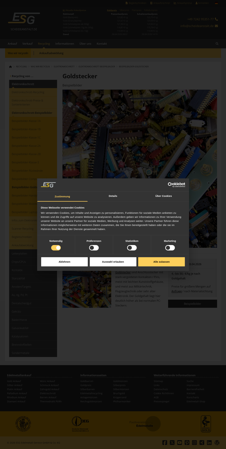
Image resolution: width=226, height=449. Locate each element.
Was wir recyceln (18, 53)
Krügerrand (119, 397)
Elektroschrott (48, 393)
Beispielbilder (192, 304)
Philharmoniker (122, 401)
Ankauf (12, 43)
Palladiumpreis (150, 10)
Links (156, 385)
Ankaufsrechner (160, 3)
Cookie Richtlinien (164, 393)
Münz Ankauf (47, 381)
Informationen (64, 43)
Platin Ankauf (14, 389)
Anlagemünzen (88, 397)
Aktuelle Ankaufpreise (74, 10)
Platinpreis (136, 10)
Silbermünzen (121, 389)
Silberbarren (87, 389)
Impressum (193, 385)
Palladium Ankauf (17, 393)
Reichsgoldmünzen (91, 401)
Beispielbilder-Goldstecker (134, 66)
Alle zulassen (161, 249)
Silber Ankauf (14, 385)
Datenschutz (161, 389)
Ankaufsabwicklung (51, 53)
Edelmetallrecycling (91, 393)
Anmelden (202, 3)
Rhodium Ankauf (16, 397)
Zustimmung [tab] (62, 184)
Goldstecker (123, 272)
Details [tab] (113, 183)
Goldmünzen (120, 381)
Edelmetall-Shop (196, 401)
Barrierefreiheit (195, 389)
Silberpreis (124, 10)
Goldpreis (112, 10)
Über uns (85, 43)
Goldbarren (86, 381)
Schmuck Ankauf (49, 385)
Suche (190, 381)
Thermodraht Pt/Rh (51, 401)
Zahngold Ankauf (49, 389)
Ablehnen (64, 249)
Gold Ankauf (14, 381)
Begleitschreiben (136, 3)
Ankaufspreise (183, 3)
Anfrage (176, 291)
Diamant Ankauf (16, 401)
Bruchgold (119, 393)
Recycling (44, 43)
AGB (156, 397)
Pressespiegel (161, 401)
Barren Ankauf (48, 397)
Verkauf (27, 43)
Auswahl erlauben (113, 249)
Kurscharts (193, 397)
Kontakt (102, 43)
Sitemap (158, 381)
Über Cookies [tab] (163, 183)
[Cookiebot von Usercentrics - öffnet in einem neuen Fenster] (170, 172)
